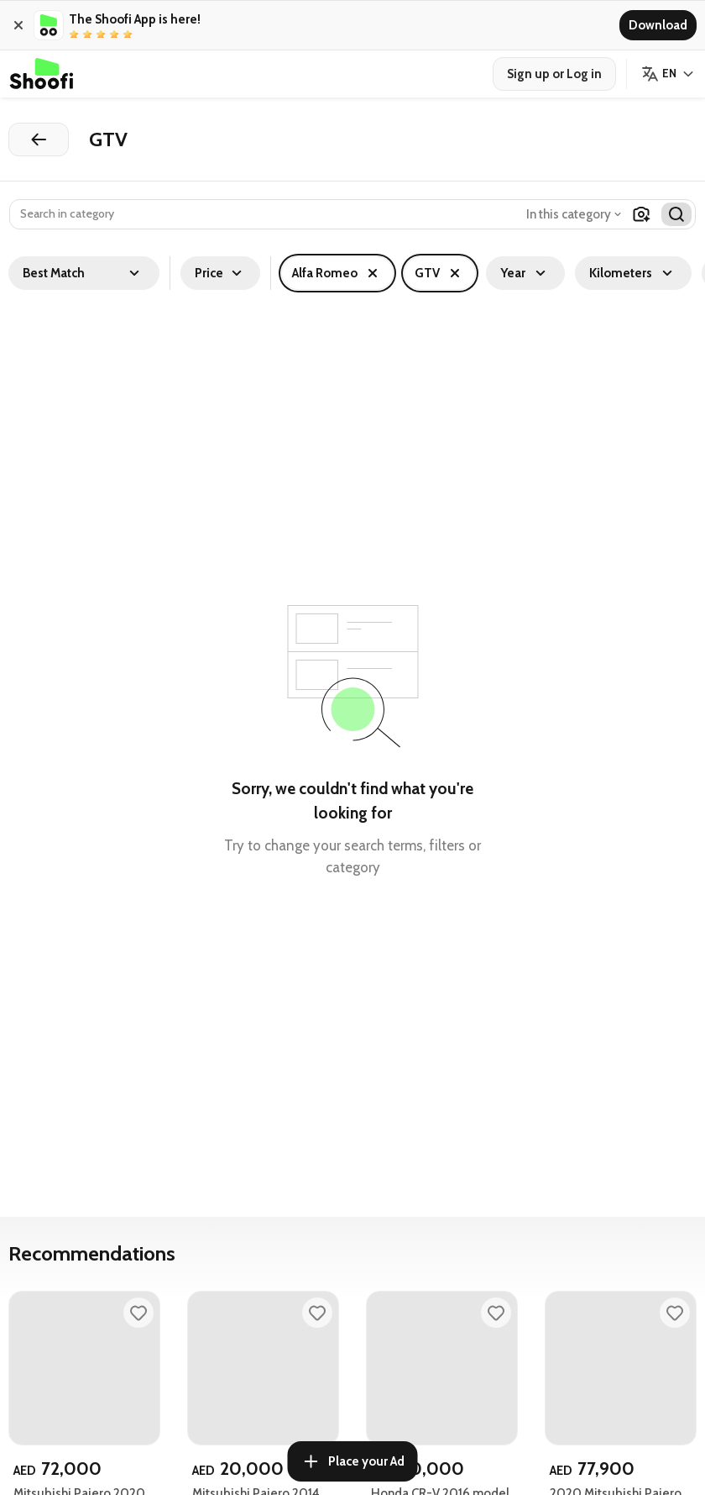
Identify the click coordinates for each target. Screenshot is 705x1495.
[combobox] (575, 214)
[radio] (74, 34)
